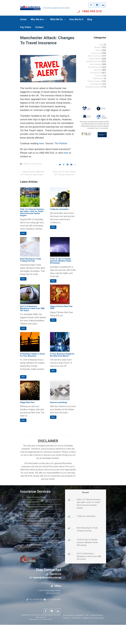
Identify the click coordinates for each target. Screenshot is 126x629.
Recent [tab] (85, 492)
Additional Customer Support (93, 622)
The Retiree (60, 143)
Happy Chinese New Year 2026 (61, 307)
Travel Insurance (36, 164)
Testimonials (98, 78)
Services (98, 76)
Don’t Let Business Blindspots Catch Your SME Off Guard (32, 308)
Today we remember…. (60, 209)
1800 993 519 (95, 11)
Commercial (96, 53)
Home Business (94, 67)
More (23, 233)
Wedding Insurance (93, 87)
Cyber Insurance (94, 56)
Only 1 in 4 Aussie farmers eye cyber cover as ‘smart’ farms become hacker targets (32, 212)
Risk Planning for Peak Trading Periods (30, 260)
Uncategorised (96, 84)
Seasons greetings (58, 402)
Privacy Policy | (68, 619)
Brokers (98, 47)
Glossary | (66, 622)
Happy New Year (27, 402)
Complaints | (76, 622)
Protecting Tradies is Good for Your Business (32, 355)
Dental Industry (95, 59)
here (41, 143)
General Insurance (93, 61)
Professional (95, 73)
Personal (26, 164)
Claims (98, 50)
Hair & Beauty (95, 64)
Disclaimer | (79, 619)
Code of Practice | (96, 619)
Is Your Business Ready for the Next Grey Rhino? (62, 355)
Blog (101, 45)
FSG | (87, 619)
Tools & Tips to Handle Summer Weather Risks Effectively (60, 261)
